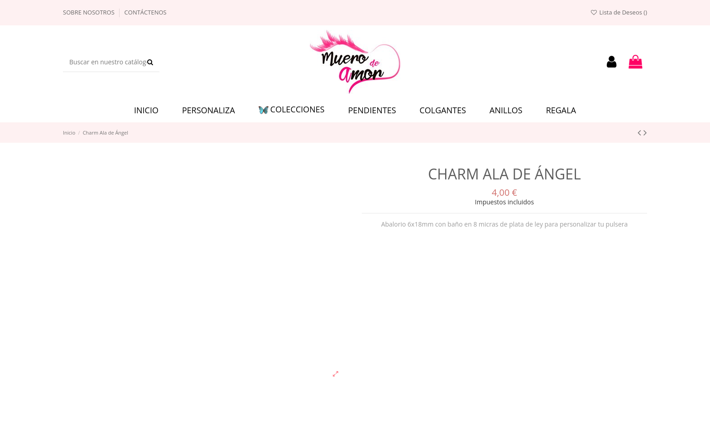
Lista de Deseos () (618, 12)
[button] (291, 110)
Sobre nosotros (89, 12)
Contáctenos (146, 12)
